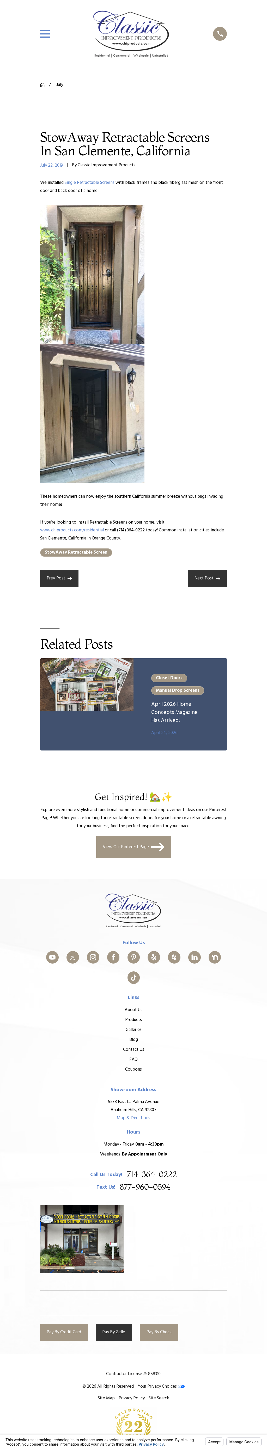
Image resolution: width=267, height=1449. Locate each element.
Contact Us (133, 1049)
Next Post (207, 578)
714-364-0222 (152, 1174)
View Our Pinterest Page (134, 847)
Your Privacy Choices (161, 1386)
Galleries (133, 1029)
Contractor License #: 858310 (133, 1373)
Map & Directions (133, 1117)
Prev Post (59, 578)
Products (133, 1019)
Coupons (133, 1069)
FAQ (133, 1059)
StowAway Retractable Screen (76, 552)
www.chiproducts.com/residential (72, 530)
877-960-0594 (145, 1187)
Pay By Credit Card (64, 1332)
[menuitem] (106, 1398)
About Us (133, 1009)
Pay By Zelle (113, 1332)
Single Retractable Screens (89, 182)
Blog (133, 1039)
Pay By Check (159, 1332)
